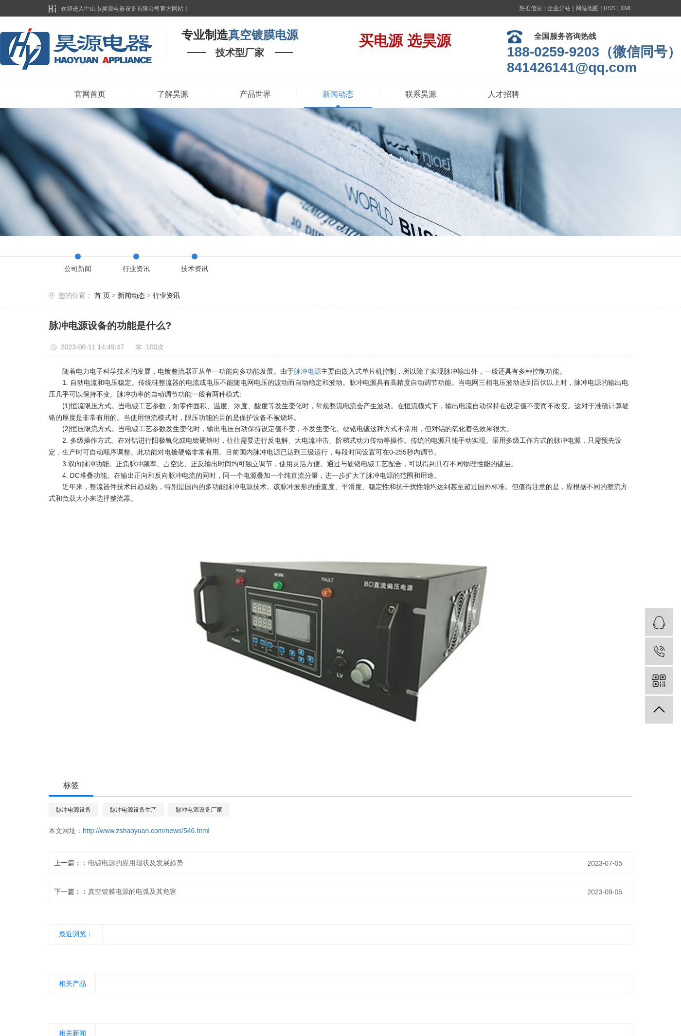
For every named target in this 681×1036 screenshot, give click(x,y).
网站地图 (587, 8)
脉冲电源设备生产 (133, 809)
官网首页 (90, 94)
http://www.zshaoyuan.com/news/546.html (146, 831)
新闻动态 (338, 94)
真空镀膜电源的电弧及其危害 (132, 891)
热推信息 (530, 8)
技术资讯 (194, 269)
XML (626, 8)
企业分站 (559, 8)
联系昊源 (420, 94)
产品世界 (255, 94)
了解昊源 (172, 94)
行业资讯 (136, 269)
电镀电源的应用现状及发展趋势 (135, 863)
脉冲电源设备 (73, 809)
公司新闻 (77, 269)
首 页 (102, 295)
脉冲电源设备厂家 (199, 809)
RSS (610, 8)
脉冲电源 (307, 371)
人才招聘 (503, 94)
